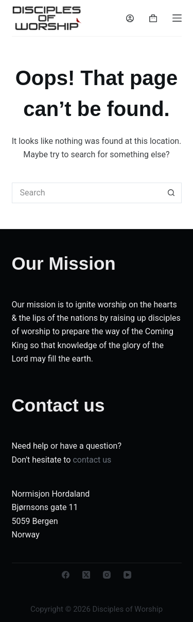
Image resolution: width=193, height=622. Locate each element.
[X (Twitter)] (86, 575)
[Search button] (171, 193)
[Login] (130, 18)
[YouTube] (127, 575)
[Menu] (177, 18)
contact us (92, 460)
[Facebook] (65, 575)
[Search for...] (86, 193)
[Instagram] (107, 575)
